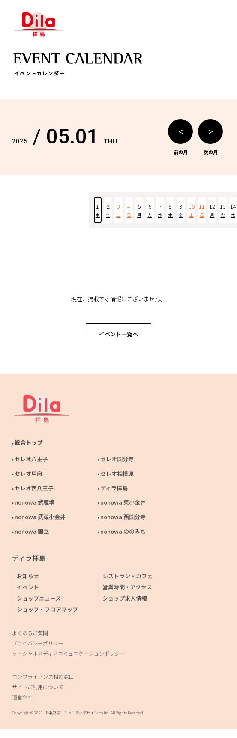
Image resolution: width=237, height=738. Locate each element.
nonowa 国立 (32, 533)
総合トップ (28, 444)
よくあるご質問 (30, 634)
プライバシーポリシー (37, 644)
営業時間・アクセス (127, 589)
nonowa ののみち (123, 533)
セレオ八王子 (31, 461)
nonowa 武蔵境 (34, 504)
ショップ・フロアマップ (47, 611)
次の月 (210, 137)
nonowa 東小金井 (123, 504)
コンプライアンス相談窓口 (43, 678)
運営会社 (22, 698)
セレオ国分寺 (117, 461)
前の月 (180, 137)
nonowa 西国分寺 (123, 518)
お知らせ (28, 578)
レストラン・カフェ (127, 578)
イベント (28, 589)
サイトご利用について (37, 688)
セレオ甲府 (28, 475)
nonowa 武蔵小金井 (40, 518)
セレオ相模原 (117, 475)
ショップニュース (39, 600)
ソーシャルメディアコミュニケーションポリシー (68, 655)
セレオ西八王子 (34, 490)
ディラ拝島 (114, 490)
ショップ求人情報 (124, 600)
